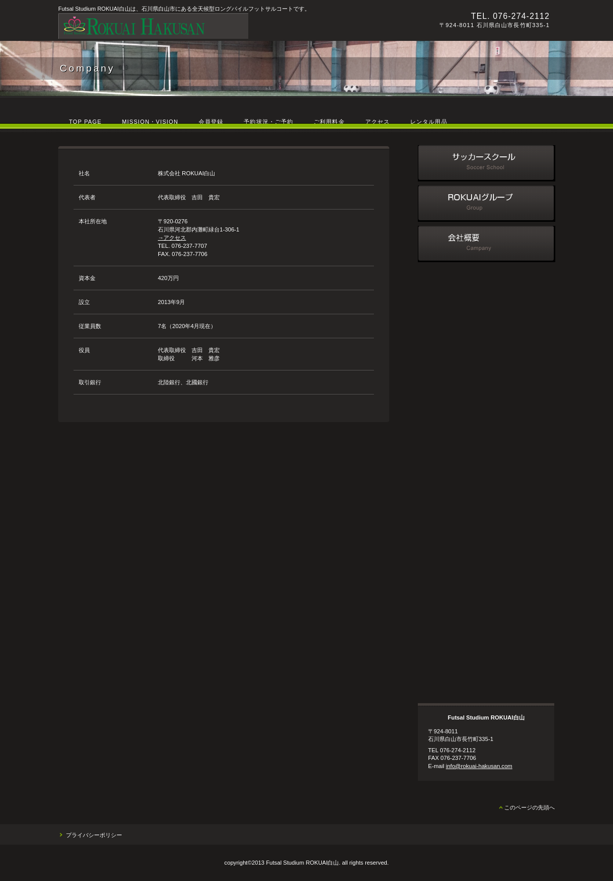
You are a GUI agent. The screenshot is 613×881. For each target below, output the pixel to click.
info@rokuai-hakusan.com (479, 766)
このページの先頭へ (529, 807)
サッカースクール (486, 163)
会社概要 (486, 244)
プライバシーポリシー (94, 835)
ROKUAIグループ (486, 204)
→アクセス (172, 238)
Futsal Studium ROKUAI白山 (198, 26)
